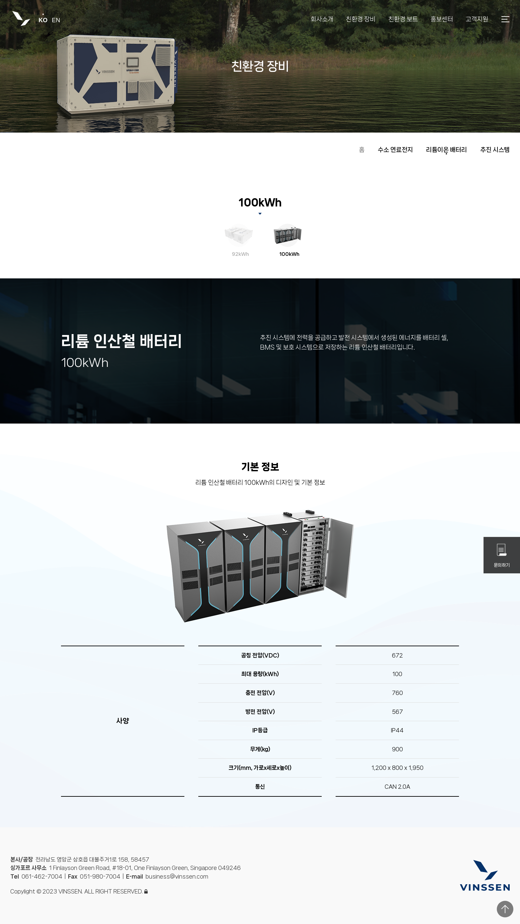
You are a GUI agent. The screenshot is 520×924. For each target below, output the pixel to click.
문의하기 (502, 555)
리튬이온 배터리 (446, 149)
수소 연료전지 (395, 149)
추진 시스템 (495, 149)
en (56, 20)
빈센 (21, 19)
